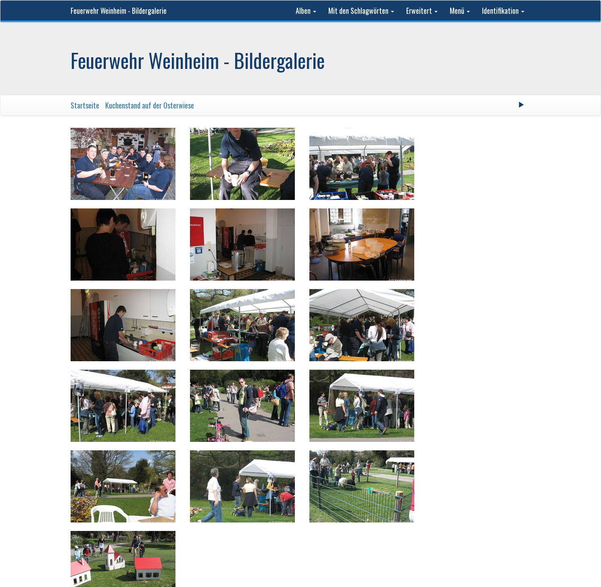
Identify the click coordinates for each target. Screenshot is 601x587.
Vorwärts (341, 461)
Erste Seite (218, 461)
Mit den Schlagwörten (361, 10)
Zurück (254, 461)
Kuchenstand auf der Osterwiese (149, 105)
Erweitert (422, 10)
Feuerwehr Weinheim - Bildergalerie (119, 10)
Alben (306, 10)
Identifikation (503, 10)
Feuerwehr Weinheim (207, 496)
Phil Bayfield (402, 496)
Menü (460, 10)
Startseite (85, 105)
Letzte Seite (381, 461)
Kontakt (436, 496)
